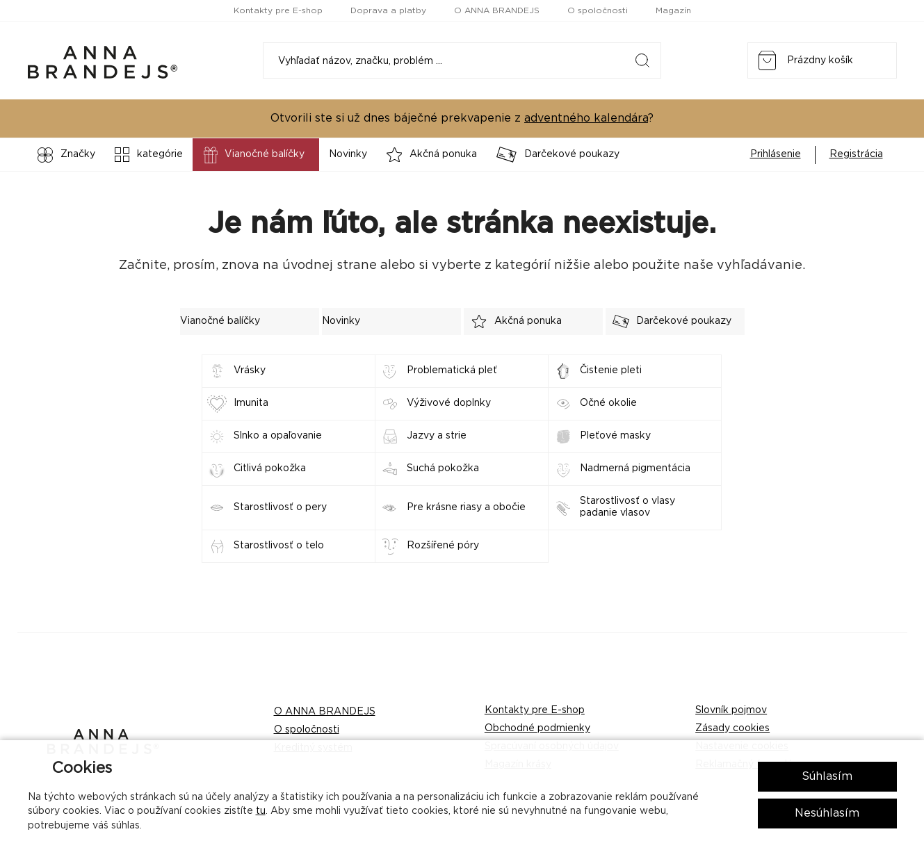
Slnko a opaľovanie (278, 436)
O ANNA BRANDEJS (497, 10)
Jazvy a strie (437, 436)
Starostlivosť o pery (280, 507)
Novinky (348, 154)
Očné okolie (608, 403)
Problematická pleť (452, 370)
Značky (66, 155)
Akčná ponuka (432, 154)
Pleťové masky (615, 436)
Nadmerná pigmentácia (635, 468)
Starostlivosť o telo (279, 545)
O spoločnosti (597, 10)
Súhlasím (827, 776)
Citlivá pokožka (270, 468)
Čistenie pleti (611, 370)
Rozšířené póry (443, 545)
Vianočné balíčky (252, 155)
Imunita (251, 403)
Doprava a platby (388, 10)
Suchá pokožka (443, 468)
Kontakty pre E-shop (278, 10)
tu (261, 811)
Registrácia (856, 154)
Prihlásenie (775, 154)
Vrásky (250, 370)
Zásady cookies (732, 728)
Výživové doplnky (449, 403)
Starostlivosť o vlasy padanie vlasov (627, 507)
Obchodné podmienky (537, 728)
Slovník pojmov (731, 710)
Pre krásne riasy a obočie (466, 507)
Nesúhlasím (827, 813)
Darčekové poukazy (557, 155)
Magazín (673, 10)
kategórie (149, 154)
